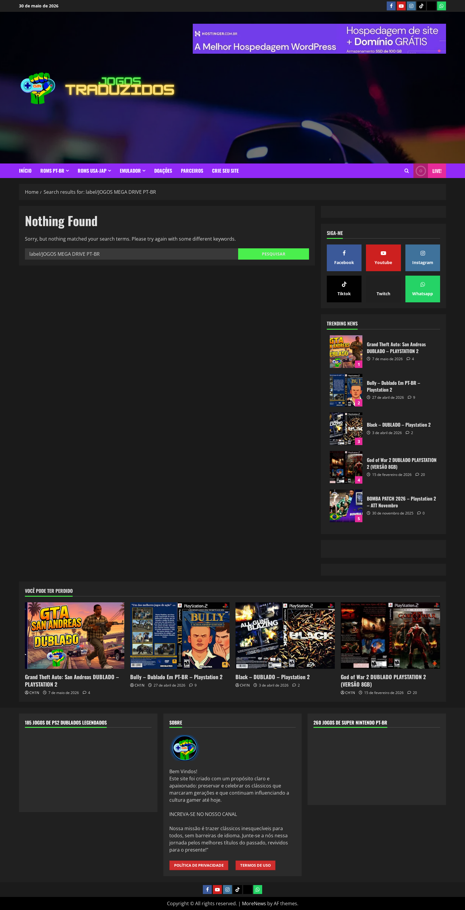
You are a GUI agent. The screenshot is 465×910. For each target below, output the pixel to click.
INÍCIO (25, 170)
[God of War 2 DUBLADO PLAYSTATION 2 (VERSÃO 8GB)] (390, 635)
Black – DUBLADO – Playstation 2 (346, 428)
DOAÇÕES (163, 170)
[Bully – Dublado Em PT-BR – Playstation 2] (180, 635)
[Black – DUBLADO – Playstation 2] (285, 635)
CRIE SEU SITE (225, 170)
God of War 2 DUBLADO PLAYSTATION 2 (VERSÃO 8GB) (346, 467)
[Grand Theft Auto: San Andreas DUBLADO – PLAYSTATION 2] (74, 635)
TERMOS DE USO (255, 865)
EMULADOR (130, 170)
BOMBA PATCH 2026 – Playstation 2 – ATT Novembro (346, 506)
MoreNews (254, 903)
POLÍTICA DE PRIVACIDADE (199, 865)
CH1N (34, 692)
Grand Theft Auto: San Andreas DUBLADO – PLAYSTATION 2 (346, 351)
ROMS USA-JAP (92, 170)
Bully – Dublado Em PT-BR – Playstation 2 (346, 390)
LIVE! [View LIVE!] (427, 170)
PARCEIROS (192, 170)
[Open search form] (407, 171)
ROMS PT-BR (52, 170)
